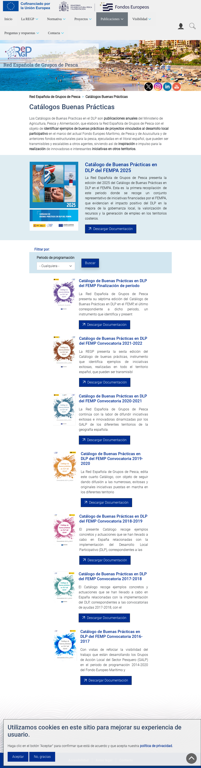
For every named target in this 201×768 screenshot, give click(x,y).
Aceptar (18, 757)
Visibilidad (139, 19)
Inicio (8, 19)
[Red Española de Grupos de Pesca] (19, 52)
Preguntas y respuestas (19, 33)
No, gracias (42, 757)
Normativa (54, 19)
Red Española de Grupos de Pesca (40, 65)
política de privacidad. (156, 746)
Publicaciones (110, 19)
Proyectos (81, 19)
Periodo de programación (55, 258)
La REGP (27, 19)
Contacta (54, 33)
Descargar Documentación (113, 229)
